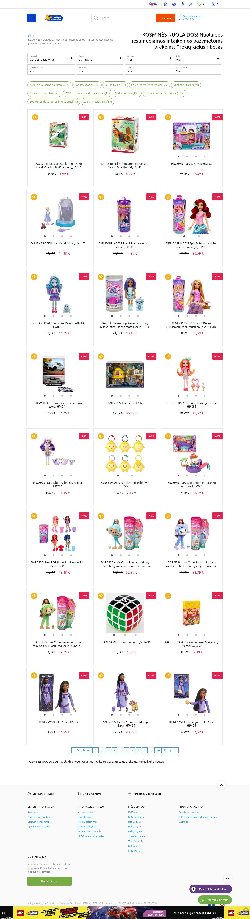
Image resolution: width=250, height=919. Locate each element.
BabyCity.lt (134, 821)
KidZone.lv (134, 850)
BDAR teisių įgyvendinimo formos (198, 817)
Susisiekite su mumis (89, 831)
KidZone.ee (134, 845)
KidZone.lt (134, 812)
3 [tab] (196, 156)
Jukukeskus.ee (136, 836)
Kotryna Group (136, 817)
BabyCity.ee (135, 831)
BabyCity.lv (134, 826)
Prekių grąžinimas (87, 821)
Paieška (166, 18)
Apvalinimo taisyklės (38, 826)
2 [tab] (187, 156)
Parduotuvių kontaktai (40, 817)
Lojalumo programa (38, 821)
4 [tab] (204, 156)
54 (158, 750)
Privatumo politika (189, 812)
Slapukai (183, 821)
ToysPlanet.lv (135, 841)
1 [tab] (178, 156)
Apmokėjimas (85, 812)
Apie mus (32, 812)
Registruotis (49, 881)
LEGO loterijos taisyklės (91, 836)
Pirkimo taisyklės (87, 826)
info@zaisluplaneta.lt (190, 15)
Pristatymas (84, 817)
